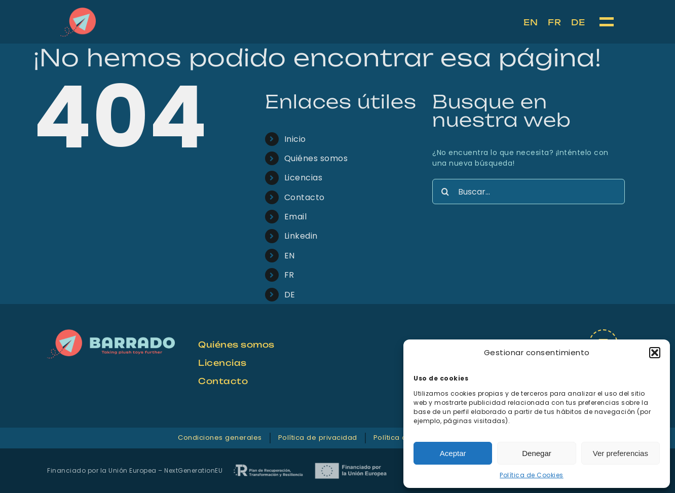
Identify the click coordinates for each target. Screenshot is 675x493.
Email (295, 216)
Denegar (536, 453)
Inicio (295, 139)
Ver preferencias (620, 453)
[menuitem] (530, 22)
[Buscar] (445, 191)
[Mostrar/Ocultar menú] (607, 21)
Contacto (304, 197)
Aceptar (453, 453)
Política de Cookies (532, 475)
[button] (655, 353)
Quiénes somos (316, 158)
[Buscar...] (528, 191)
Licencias (303, 177)
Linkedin (301, 236)
